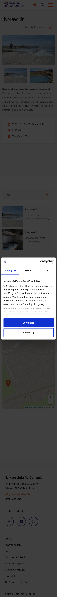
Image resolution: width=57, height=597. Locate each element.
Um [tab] (46, 270)
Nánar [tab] (28, 270)
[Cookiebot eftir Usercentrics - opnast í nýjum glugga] (41, 262)
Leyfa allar (28, 322)
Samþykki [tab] (10, 270)
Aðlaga (28, 332)
